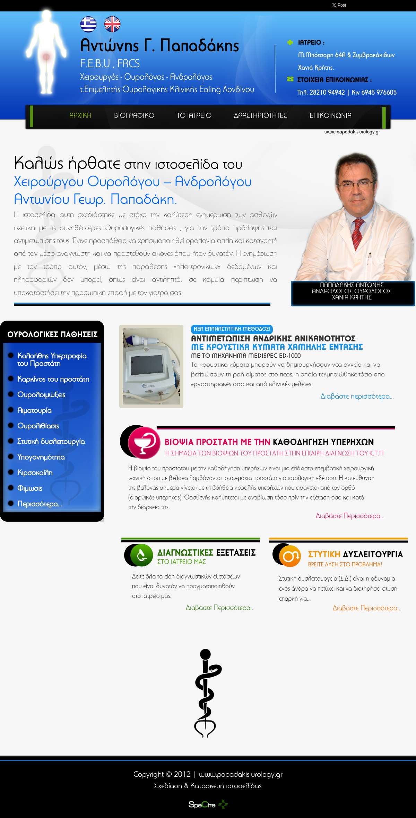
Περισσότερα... (39, 504)
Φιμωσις (29, 489)
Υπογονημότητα (40, 458)
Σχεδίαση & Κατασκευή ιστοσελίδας (208, 786)
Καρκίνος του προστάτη (53, 380)
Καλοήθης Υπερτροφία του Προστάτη (51, 360)
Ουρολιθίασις (38, 426)
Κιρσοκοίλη (34, 473)
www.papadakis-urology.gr (241, 775)
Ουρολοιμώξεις (41, 395)
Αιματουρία (34, 411)
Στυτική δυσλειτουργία (51, 442)
